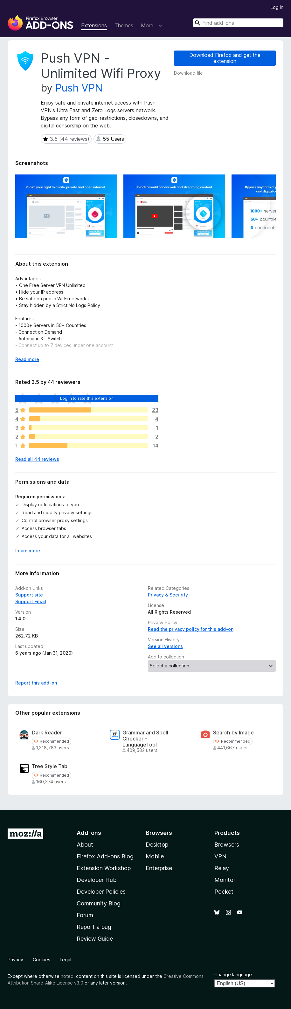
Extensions (94, 25)
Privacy (15, 959)
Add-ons (89, 832)
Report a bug (94, 927)
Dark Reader (47, 733)
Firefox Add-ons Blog (105, 856)
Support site (29, 594)
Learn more (27, 550)
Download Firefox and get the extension (224, 58)
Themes (123, 25)
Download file (188, 73)
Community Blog (99, 903)
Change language (233, 974)
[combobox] (238, 22)
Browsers (226, 844)
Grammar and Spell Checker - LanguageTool (145, 739)
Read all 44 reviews (37, 459)
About (85, 844)
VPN (220, 856)
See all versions (165, 646)
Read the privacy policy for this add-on (190, 629)
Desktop (157, 844)
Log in (277, 7)
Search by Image (233, 733)
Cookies (41, 959)
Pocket (223, 891)
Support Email (30, 601)
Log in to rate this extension (87, 398)
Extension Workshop (104, 868)
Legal (65, 959)
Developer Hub (96, 879)
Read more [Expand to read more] (27, 359)
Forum (85, 915)
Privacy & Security (168, 594)
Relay (221, 868)
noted (67, 976)
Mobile (155, 856)
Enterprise (159, 868)
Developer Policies (101, 891)
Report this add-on (36, 682)
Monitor (224, 879)
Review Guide (95, 938)
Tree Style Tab (49, 766)
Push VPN (79, 88)
